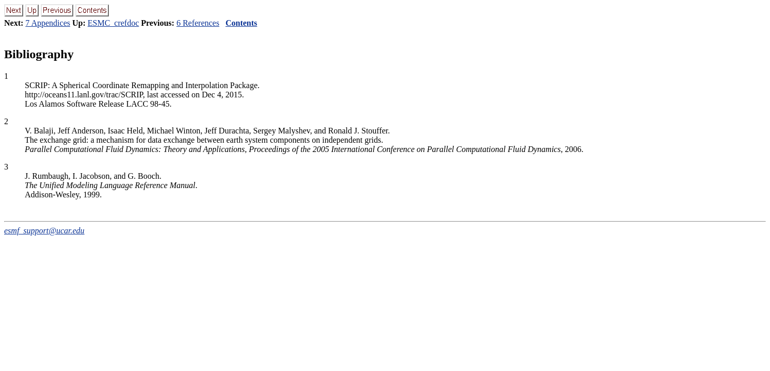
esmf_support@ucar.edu (44, 230)
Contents (241, 23)
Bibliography (39, 54)
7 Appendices (47, 23)
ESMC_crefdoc (113, 23)
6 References (198, 23)
